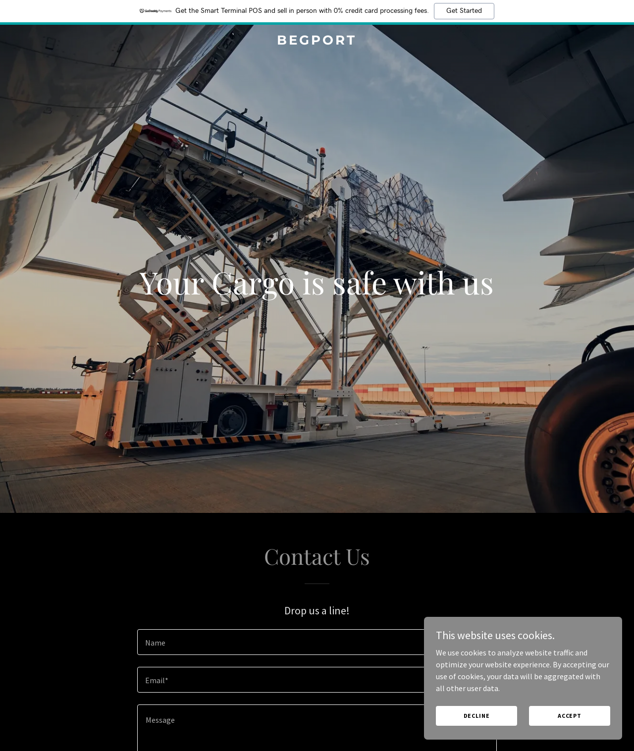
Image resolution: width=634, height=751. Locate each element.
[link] (317, 42)
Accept (569, 715)
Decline (477, 715)
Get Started (464, 10)
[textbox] (316, 642)
